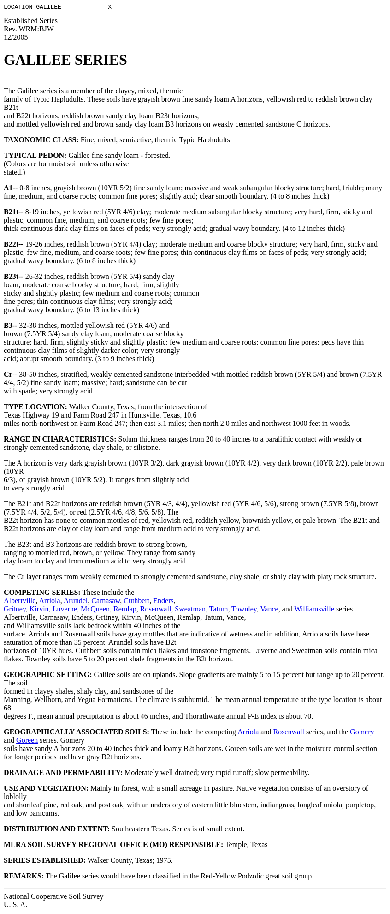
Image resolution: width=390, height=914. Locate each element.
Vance (269, 610)
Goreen (27, 741)
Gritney (15, 610)
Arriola (49, 602)
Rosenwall (155, 610)
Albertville (19, 602)
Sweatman (190, 610)
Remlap (124, 610)
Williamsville (314, 610)
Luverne (65, 610)
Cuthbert (136, 602)
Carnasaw (105, 602)
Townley (244, 610)
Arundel (76, 602)
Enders (163, 602)
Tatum (218, 610)
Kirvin (39, 610)
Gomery (362, 733)
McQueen (95, 610)
